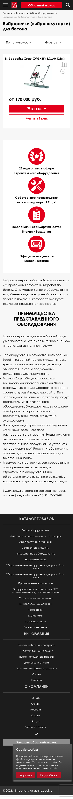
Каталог (20, 13)
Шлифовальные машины (35, 604)
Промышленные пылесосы (35, 583)
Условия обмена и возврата (36, 645)
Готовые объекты (35, 727)
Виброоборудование (41, 13)
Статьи (36, 674)
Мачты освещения (35, 627)
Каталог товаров (36, 518)
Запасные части (35, 621)
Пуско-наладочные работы (36, 656)
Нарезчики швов (35, 559)
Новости (36, 680)
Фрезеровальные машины (36, 598)
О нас (36, 698)
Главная (7, 13)
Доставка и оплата (36, 662)
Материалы (35, 615)
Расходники (35, 609)
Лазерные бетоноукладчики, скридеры (35, 536)
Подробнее (48, 775)
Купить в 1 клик (36, 118)
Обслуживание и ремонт (36, 651)
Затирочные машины (35, 547)
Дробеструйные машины (35, 542)
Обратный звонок (41, 5)
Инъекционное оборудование (35, 553)
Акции (36, 721)
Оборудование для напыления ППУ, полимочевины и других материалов (35, 590)
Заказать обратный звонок (36, 742)
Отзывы (35, 703)
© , (27, 790)
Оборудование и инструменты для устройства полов (35, 567)
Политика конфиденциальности (36, 668)
